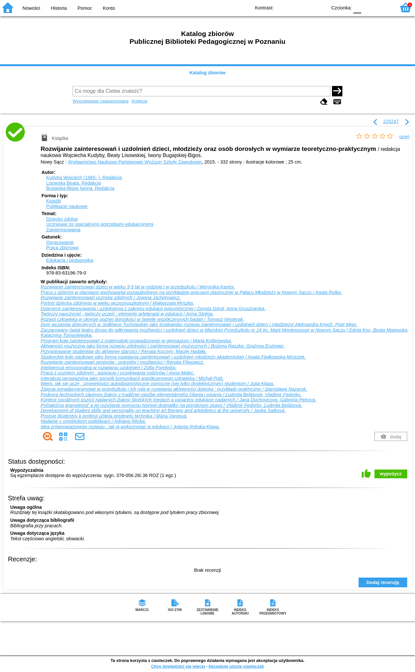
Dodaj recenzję (382, 582)
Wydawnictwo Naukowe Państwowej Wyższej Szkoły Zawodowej (135, 162)
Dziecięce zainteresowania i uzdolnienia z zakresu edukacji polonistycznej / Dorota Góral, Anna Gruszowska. (153, 308)
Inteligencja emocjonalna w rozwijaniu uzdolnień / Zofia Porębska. (108, 367)
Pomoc (84, 8)
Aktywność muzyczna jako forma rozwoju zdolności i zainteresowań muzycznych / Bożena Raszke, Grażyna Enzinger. (163, 345)
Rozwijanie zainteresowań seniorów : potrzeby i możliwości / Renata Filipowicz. (122, 362)
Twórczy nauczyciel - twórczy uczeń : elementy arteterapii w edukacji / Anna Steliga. (127, 313)
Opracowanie (60, 242)
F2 (383, 7)
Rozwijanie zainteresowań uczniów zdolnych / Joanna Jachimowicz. (111, 297)
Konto (109, 8)
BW (294, 7)
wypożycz (391, 473)
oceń (404, 136)
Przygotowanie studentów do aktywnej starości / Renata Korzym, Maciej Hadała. (124, 351)
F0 (357, 7)
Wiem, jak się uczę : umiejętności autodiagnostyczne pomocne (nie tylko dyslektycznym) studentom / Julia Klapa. (157, 383)
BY (320, 7)
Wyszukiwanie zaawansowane (101, 101)
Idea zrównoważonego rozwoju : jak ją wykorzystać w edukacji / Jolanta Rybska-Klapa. (130, 426)
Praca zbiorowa (62, 247)
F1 (368, 7)
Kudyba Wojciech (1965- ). (84, 177)
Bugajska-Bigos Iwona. (80, 188)
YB (307, 7)
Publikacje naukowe (66, 206)
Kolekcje (139, 101)
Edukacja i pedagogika (69, 260)
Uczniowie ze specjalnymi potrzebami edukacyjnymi (99, 224)
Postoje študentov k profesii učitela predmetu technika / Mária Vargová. (114, 416)
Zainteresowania (63, 229)
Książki (53, 200)
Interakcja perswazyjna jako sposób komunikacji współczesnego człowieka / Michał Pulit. (132, 378)
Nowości (31, 8)
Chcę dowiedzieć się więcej (178, 666)
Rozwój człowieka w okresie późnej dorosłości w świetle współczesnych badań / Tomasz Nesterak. (142, 319)
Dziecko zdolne (62, 219)
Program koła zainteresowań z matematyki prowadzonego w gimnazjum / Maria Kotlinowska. (136, 340)
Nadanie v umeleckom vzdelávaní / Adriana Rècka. (93, 421)
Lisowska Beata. (73, 183)
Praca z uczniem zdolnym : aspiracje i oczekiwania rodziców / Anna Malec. (118, 372)
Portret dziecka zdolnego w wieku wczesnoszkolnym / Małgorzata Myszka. (117, 303)
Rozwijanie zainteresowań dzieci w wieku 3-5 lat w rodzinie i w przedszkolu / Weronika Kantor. (138, 286)
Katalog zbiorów (207, 72)
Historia (59, 8)
